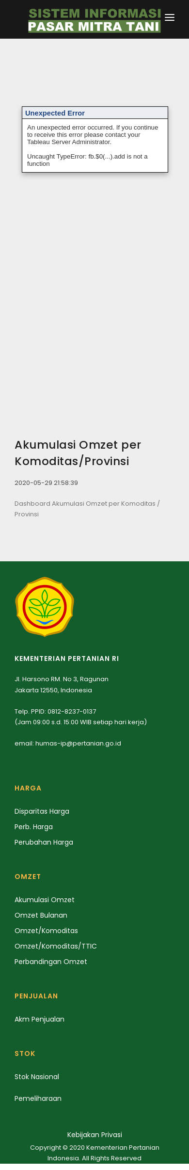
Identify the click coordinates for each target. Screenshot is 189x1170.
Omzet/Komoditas (46, 931)
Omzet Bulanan (41, 915)
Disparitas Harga (42, 811)
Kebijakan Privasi (94, 1135)
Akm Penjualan (39, 1019)
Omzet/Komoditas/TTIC (56, 946)
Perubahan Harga (44, 842)
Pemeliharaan (38, 1098)
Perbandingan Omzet (51, 961)
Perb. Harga (34, 827)
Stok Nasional (37, 1077)
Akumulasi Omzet (45, 900)
